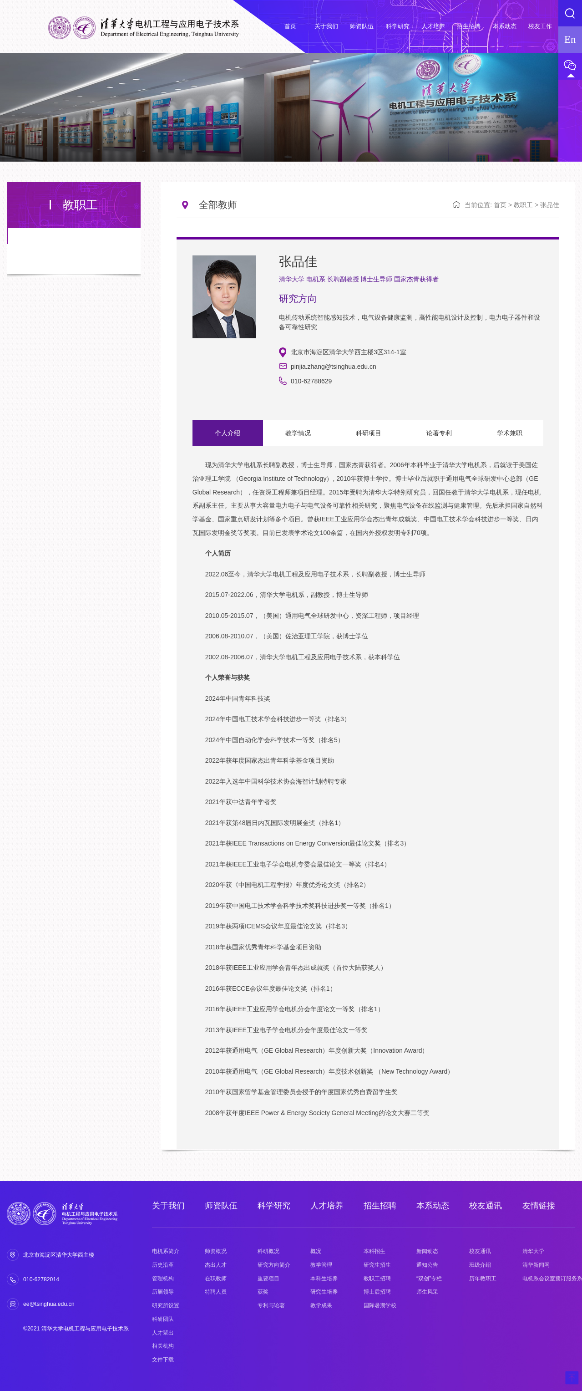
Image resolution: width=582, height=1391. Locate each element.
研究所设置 (165, 1305)
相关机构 (163, 1346)
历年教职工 (482, 1278)
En (570, 39)
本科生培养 (324, 1278)
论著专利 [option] (434, 433)
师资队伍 (221, 1205)
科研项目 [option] (365, 433)
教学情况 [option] (296, 433)
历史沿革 (163, 1265)
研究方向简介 (274, 1265)
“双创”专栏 (429, 1278)
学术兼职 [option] (504, 433)
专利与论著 (271, 1305)
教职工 (523, 205)
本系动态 (432, 1205)
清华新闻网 (536, 1265)
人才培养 (326, 1205)
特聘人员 (216, 1292)
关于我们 (168, 1205)
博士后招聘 (377, 1292)
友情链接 (538, 1205)
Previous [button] (197, 800)
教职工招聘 (377, 1278)
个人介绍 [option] (227, 433)
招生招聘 (380, 1205)
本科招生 (374, 1251)
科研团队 (163, 1319)
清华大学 (533, 1251)
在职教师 (216, 1278)
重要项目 (268, 1278)
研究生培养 (324, 1292)
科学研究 (274, 1205)
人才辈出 (163, 1333)
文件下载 (163, 1359)
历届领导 (163, 1292)
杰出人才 (216, 1265)
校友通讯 (485, 1205)
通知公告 (427, 1265)
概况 (315, 1251)
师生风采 (427, 1292)
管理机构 (163, 1278)
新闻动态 (427, 1251)
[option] (367, 796)
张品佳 (549, 205)
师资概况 (216, 1251)
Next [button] (538, 800)
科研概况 (268, 1251)
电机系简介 (165, 1251)
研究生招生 (377, 1265)
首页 (500, 205)
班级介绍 (480, 1265)
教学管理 (321, 1265)
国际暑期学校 (380, 1305)
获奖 (263, 1292)
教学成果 (321, 1305)
